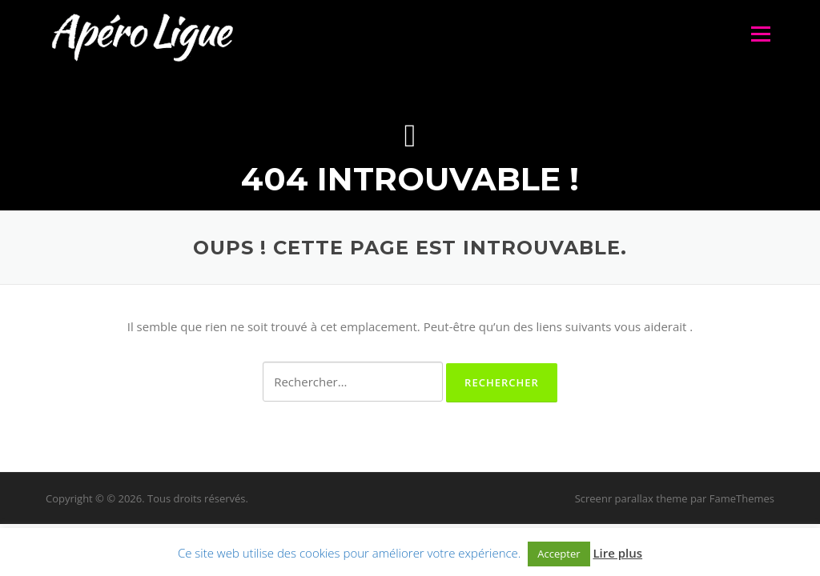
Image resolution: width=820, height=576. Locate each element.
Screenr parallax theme (631, 498)
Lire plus (617, 553)
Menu (760, 34)
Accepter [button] (558, 553)
